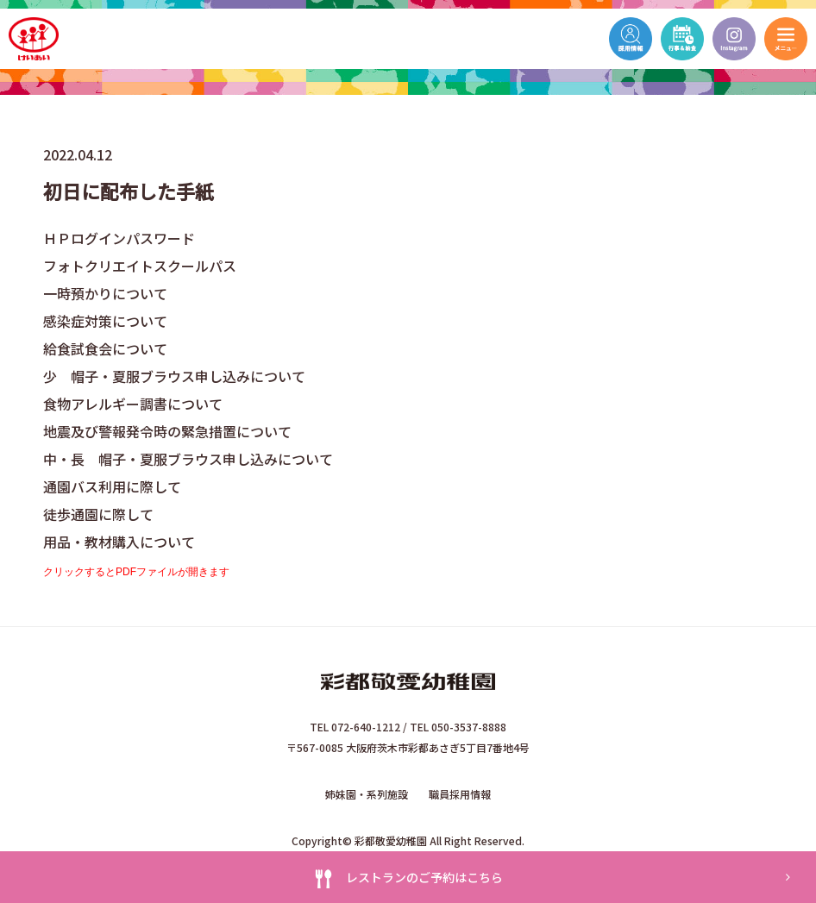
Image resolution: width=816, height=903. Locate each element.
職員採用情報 (460, 794)
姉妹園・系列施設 (366, 794)
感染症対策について (105, 320)
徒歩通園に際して (98, 514)
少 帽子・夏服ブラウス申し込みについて (174, 376)
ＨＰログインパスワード (119, 238)
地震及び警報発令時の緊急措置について (167, 431)
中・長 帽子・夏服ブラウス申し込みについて (188, 458)
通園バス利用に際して (112, 486)
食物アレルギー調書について (133, 403)
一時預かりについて (105, 293)
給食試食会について (105, 348)
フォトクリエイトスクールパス (139, 265)
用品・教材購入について (119, 541)
